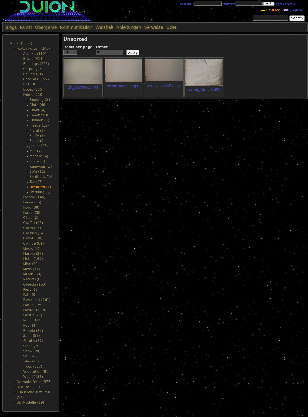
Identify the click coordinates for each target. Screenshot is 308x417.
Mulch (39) (32, 274)
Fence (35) (32, 202)
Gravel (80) (32, 238)
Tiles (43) (31, 361)
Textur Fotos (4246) (33, 48)
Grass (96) (32, 228)
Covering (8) (40, 115)
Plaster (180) (34, 310)
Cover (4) (38, 110)
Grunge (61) (33, 243)
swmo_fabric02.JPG (123, 86)
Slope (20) (32, 346)
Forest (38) (32, 213)
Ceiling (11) (33, 74)
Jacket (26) (39, 146)
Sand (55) (31, 336)
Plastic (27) (32, 315)
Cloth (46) (38, 105)
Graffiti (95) (33, 223)
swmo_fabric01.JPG (164, 85)
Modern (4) (39, 156)
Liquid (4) (31, 248)
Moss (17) (31, 269)
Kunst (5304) (21, 43)
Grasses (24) (34, 233)
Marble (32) (33, 254)
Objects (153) (34, 284)
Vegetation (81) (36, 372)
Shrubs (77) (33, 341)
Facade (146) (34, 197)
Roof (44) (31, 325)
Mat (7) (36, 151)
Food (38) (31, 207)
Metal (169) (33, 259)
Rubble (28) (33, 331)
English (292, 10)
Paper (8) (31, 289)
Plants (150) (33, 305)
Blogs (11, 27)
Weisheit (104, 27)
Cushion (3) (39, 120)
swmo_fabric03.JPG (204, 90)
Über (171, 27)
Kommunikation (76, 27)
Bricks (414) (33, 59)
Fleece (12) (39, 125)
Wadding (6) (40, 192)
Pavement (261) (36, 300)
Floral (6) (37, 130)
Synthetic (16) (42, 177)
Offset (102, 47)
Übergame (46, 27)
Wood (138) (33, 377)
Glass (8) (30, 218)
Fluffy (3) (37, 136)
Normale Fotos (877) (34, 382)
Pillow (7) (37, 161)
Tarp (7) (36, 182)
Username (187, 4)
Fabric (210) (33, 95)
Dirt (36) (30, 84)
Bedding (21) (41, 100)
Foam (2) (37, 141)
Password (228, 4)
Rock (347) (32, 320)
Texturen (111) (29, 387)
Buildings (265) (36, 64)
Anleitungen (128, 27)
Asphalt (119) (34, 54)
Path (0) (30, 295)
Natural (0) (32, 279)
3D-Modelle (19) (30, 402)
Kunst (26, 27)
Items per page (78, 47)
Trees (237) (32, 366)
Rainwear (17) (41, 166)
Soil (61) (30, 356)
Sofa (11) (37, 171)
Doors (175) (33, 89)
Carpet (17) (33, 69)
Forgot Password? (285, 4)
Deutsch (270, 10)
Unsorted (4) (40, 187)
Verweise (153, 27)
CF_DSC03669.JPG (83, 87)
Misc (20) (31, 264)
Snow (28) (31, 351)
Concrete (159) (36, 79)
